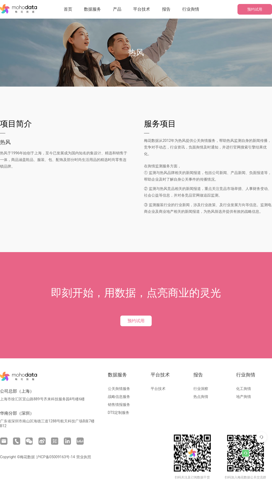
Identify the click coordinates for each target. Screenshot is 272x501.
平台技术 (141, 9)
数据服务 (92, 9)
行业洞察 (200, 389)
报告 (166, 9)
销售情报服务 (119, 404)
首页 (68, 9)
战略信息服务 (119, 396)
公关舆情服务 (119, 389)
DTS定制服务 (119, 412)
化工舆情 (243, 389)
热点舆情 (200, 396)
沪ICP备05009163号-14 (55, 457)
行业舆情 (190, 9)
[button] (92, 9)
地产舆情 (243, 396)
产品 (117, 9)
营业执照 (83, 457)
